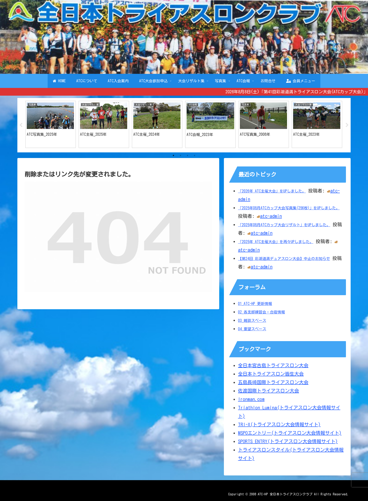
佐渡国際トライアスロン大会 (268, 390)
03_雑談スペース (252, 320)
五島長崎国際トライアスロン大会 (273, 382)
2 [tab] (180, 155)
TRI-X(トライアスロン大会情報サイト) (279, 424)
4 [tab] (194, 155)
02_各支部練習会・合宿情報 (261, 312)
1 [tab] (173, 155)
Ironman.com (251, 399)
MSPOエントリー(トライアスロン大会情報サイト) (289, 432)
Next (347, 125)
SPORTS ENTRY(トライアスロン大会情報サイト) (288, 441)
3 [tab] (187, 155)
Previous (21, 125)
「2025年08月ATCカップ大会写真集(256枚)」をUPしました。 (289, 208)
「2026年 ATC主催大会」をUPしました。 (272, 191)
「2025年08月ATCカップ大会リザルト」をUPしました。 (284, 225)
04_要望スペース (252, 329)
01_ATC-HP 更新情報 (255, 303)
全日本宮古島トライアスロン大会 (273, 365)
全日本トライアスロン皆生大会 (271, 373)
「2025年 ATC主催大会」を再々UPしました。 (275, 242)
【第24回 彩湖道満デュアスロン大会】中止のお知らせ (284, 258)
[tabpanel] (50, 124)
